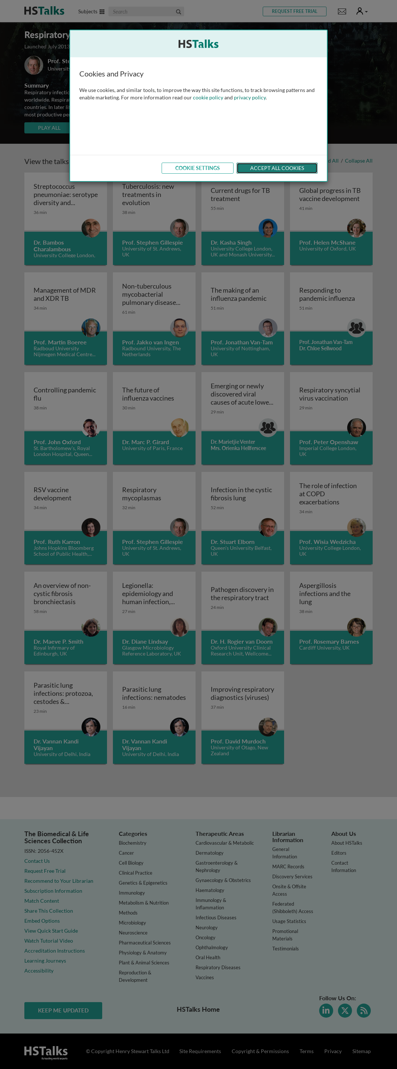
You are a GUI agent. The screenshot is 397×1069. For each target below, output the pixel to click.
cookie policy (208, 97)
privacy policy (250, 97)
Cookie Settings (197, 168)
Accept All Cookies (277, 168)
